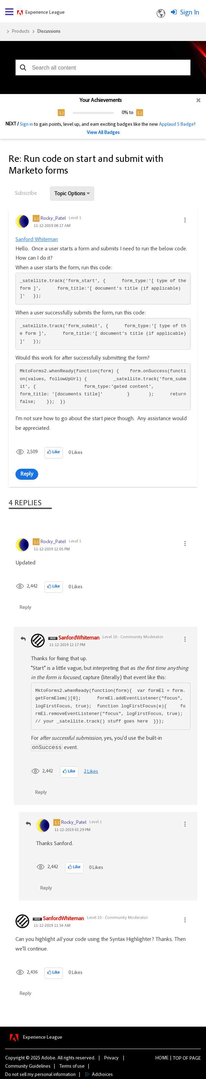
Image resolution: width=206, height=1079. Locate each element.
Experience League (45, 12)
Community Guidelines (28, 1066)
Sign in (26, 124)
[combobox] (103, 67)
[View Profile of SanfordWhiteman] (78, 638)
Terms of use (72, 1066)
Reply (26, 474)
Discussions (49, 31)
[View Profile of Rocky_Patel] (53, 218)
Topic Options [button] (69, 194)
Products (21, 31)
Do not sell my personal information (40, 1074)
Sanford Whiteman (36, 239)
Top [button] (177, 1058)
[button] (23, 67)
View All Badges (103, 133)
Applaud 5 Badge (176, 124)
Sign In (189, 12)
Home (162, 1058)
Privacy (111, 1058)
